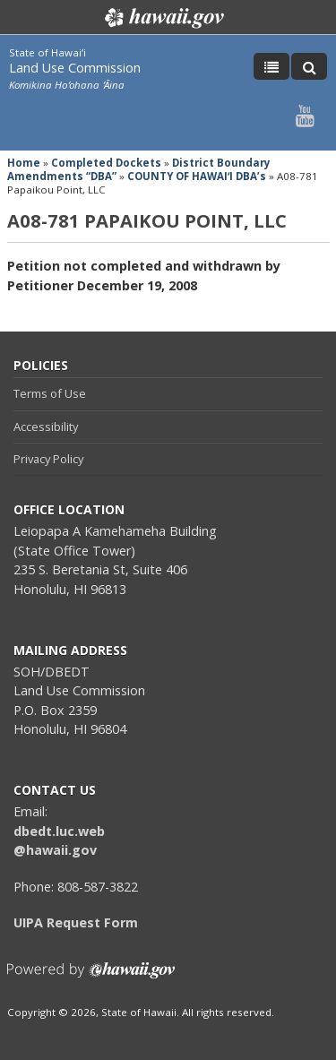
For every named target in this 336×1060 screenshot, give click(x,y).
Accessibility (45, 426)
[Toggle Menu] (271, 66)
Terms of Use (49, 393)
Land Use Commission (75, 67)
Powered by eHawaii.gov (91, 977)
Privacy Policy (48, 459)
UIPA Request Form (75, 922)
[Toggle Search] (309, 66)
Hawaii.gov (163, 17)
